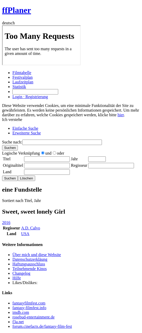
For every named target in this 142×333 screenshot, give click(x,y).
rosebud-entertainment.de (33, 317)
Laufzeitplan (22, 82)
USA (25, 233)
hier (120, 115)
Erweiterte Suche (26, 133)
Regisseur (79, 165)
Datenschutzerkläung (29, 259)
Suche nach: (12, 142)
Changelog (21, 273)
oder (58, 153)
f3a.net (18, 322)
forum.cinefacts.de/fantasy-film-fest (42, 326)
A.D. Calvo (30, 228)
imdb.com (20, 312)
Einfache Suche (25, 128)
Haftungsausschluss (28, 264)
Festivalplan (22, 77)
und (46, 153)
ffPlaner (16, 10)
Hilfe (16, 278)
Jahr (74, 159)
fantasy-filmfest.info (29, 308)
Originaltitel (13, 165)
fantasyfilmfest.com (29, 303)
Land (7, 172)
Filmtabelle (21, 72)
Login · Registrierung (30, 97)
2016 (6, 222)
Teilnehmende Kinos (29, 268)
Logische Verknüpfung (21, 153)
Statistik (19, 86)
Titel (7, 159)
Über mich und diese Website (36, 254)
